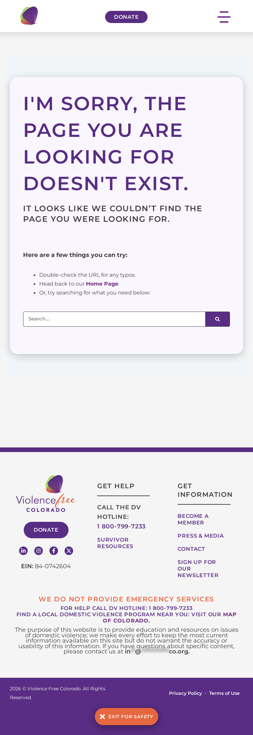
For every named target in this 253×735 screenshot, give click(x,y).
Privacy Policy (185, 693)
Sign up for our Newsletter (198, 568)
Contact (191, 549)
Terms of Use (224, 693)
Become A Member (193, 519)
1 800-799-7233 (121, 526)
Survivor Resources (115, 543)
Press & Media (201, 536)
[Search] (217, 319)
